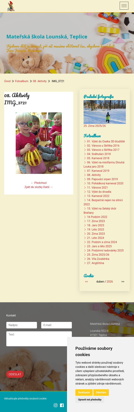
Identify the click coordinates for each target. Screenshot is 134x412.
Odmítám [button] (101, 392)
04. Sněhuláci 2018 (99, 154)
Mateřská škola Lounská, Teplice (46, 36)
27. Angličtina (95, 263)
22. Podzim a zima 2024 (102, 242)
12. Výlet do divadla (99, 191)
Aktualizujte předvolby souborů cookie (25, 397)
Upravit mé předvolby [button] (89, 399)
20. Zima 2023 (96, 233)
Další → (48, 187)
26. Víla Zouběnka (98, 259)
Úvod (7, 81)
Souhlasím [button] (84, 392)
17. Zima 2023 (96, 221)
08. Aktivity (40, 81)
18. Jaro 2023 (95, 225)
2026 (110, 281)
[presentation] (24, 354)
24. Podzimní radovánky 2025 (105, 250)
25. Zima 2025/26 (95, 126)
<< (86, 281)
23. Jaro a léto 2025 (99, 246)
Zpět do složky (34, 187)
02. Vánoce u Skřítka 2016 (103, 145)
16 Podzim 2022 (97, 217)
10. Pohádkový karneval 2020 (105, 183)
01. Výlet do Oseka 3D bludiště (106, 141)
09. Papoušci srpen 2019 (102, 179)
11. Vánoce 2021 (97, 187)
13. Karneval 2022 (98, 196)
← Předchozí (39, 183)
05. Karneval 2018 (98, 158)
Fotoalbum (21, 81)
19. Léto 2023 (95, 229)
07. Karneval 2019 (98, 170)
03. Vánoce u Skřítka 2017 (103, 149)
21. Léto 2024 (95, 238)
